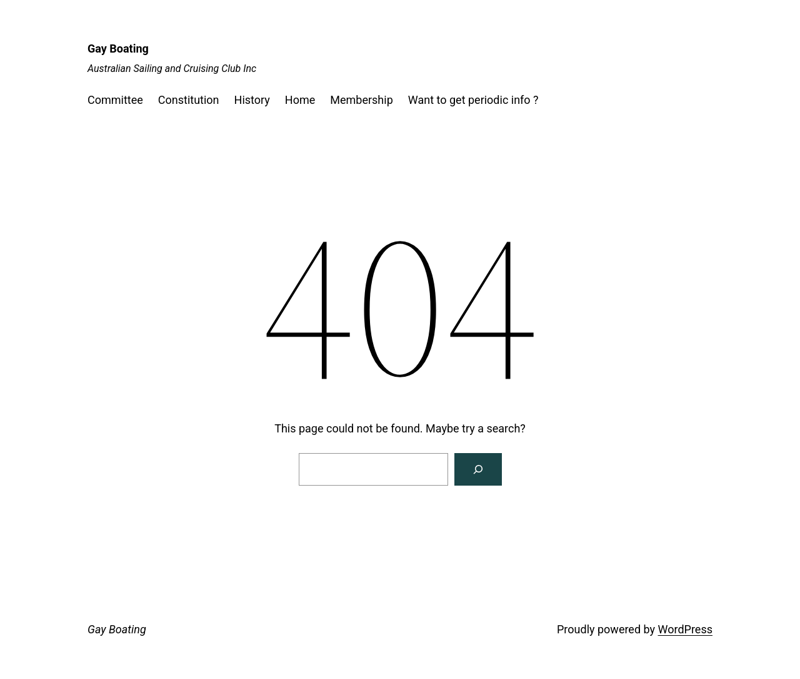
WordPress (685, 629)
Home (300, 99)
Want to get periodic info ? (473, 99)
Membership (361, 99)
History (252, 99)
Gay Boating (118, 48)
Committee (115, 99)
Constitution (188, 99)
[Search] (478, 469)
